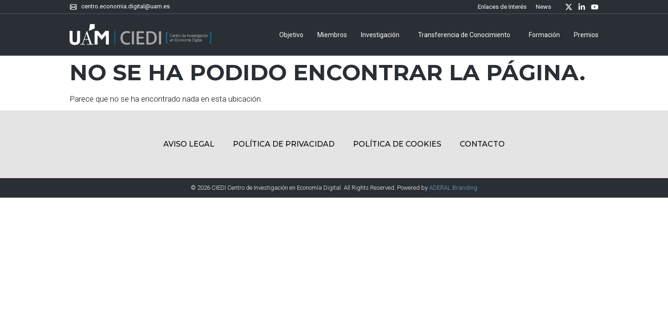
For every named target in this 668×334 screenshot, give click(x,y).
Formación (544, 35)
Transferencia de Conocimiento (466, 34)
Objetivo (291, 35)
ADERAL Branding (453, 187)
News (543, 6)
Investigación (382, 34)
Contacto (482, 144)
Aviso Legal (188, 144)
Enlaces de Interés (502, 6)
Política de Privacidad (283, 144)
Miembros (332, 35)
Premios (586, 35)
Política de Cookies (397, 144)
